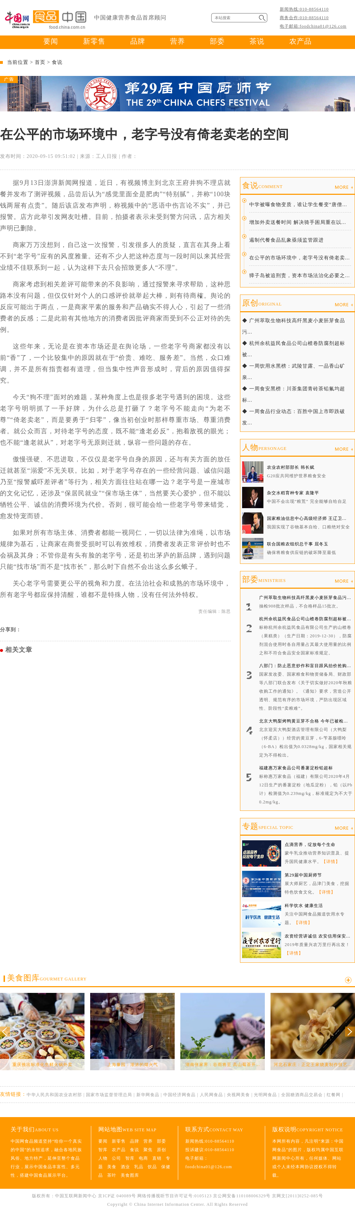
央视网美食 (238, 1094)
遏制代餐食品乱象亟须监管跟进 (286, 240)
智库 (103, 1149)
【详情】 (331, 861)
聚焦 (148, 1149)
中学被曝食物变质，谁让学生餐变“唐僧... (298, 204)
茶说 (257, 41)
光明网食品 (265, 1094)
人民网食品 (211, 1094)
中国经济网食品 (179, 1094)
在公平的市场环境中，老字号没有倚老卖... (299, 257)
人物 (264, 447)
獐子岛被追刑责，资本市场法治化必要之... (299, 275)
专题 (267, 826)
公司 (116, 1158)
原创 (262, 302)
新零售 (94, 41)
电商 (143, 1158)
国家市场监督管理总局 (109, 1094)
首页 (40, 62)
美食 (111, 1166)
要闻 (50, 41)
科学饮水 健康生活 (304, 905)
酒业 (125, 1166)
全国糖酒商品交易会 (302, 1094)
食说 (57, 62)
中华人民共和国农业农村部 (54, 1094)
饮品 (152, 1166)
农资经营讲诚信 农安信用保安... (317, 936)
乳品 (138, 1166)
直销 (157, 1158)
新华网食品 (147, 1094)
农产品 (300, 41)
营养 (177, 41)
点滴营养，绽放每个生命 (310, 844)
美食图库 (47, 977)
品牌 (137, 41)
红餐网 (333, 1094)
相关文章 (18, 649)
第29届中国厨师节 (303, 875)
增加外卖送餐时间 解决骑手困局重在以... (297, 222)
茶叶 (111, 1175)
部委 (217, 41)
